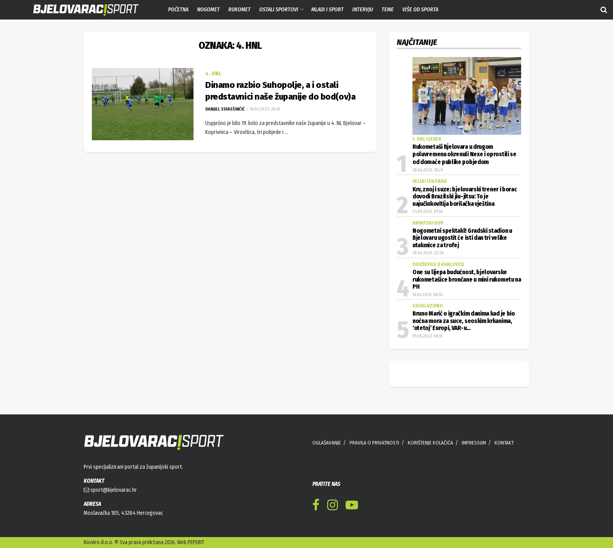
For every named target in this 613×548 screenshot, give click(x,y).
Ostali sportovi (278, 9)
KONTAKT (504, 443)
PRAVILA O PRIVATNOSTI (374, 443)
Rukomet (239, 9)
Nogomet (208, 9)
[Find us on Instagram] (332, 506)
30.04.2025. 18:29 (427, 170)
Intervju (362, 9)
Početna (178, 9)
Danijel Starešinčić (225, 109)
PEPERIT (196, 542)
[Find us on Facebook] (315, 506)
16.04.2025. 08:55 (427, 294)
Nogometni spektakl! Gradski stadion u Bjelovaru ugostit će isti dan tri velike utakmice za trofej (462, 238)
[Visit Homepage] (80, 10)
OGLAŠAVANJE (326, 443)
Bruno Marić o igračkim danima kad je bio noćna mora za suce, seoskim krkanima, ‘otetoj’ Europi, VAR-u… (463, 321)
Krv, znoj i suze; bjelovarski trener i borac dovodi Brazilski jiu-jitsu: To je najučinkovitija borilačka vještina (464, 196)
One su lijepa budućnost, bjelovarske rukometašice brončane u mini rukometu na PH (466, 279)
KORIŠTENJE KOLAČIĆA (430, 443)
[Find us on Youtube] (352, 506)
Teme (388, 9)
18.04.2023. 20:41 (264, 109)
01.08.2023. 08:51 (427, 336)
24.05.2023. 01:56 (427, 211)
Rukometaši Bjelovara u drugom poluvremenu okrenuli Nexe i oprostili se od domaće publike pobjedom (464, 154)
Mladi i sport (327, 9)
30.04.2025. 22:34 (428, 252)
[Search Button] (603, 10)
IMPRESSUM (474, 443)
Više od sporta (420, 9)
